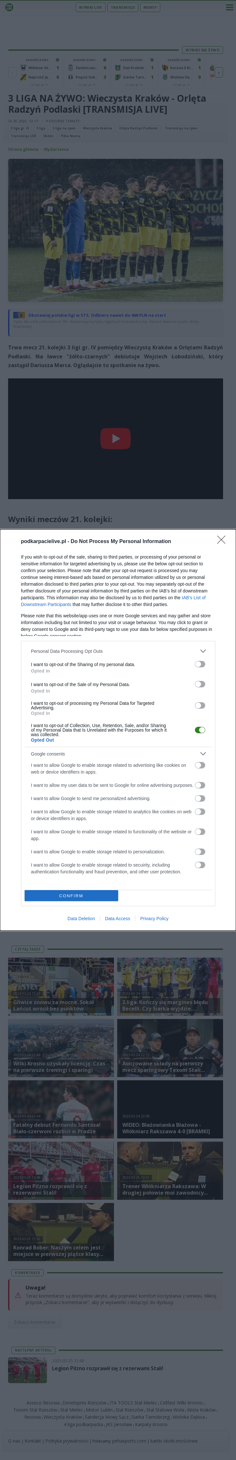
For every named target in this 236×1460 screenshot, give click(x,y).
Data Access (117, 918)
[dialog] (118, 730)
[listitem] (118, 651)
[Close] (223, 542)
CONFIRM (71, 895)
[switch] (200, 664)
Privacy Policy (154, 918)
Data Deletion (81, 918)
